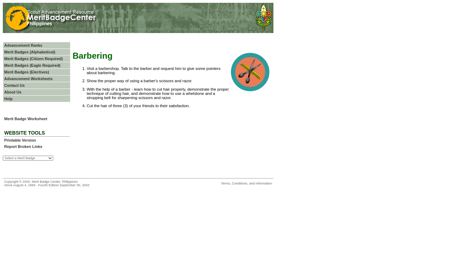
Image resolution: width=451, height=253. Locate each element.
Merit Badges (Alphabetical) (29, 52)
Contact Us (14, 85)
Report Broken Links (23, 146)
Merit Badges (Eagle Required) (32, 65)
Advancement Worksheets (28, 79)
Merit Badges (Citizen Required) (33, 59)
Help (8, 99)
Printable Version (20, 140)
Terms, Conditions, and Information (246, 183)
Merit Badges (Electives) (26, 72)
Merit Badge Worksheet (25, 119)
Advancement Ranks (23, 45)
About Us (12, 92)
